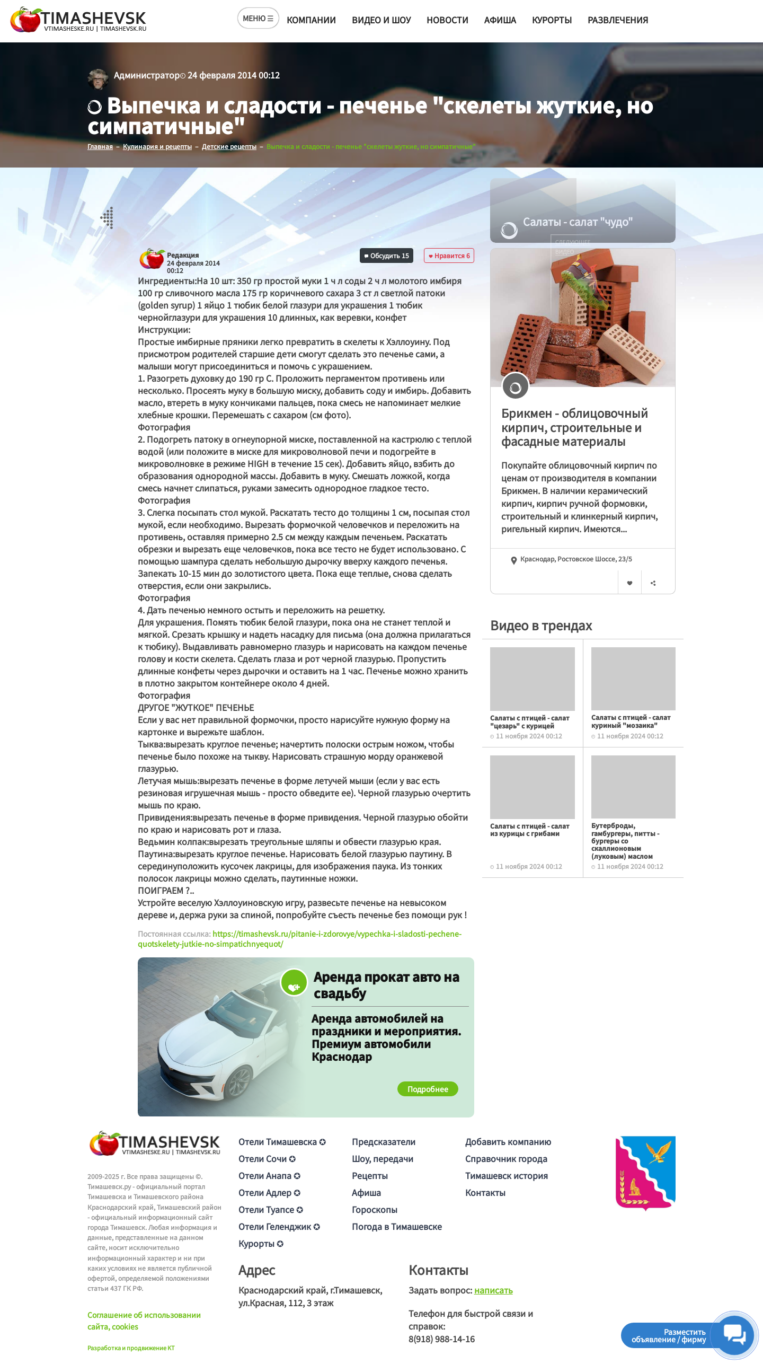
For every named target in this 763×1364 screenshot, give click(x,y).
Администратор (147, 74)
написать (493, 1289)
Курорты (552, 19)
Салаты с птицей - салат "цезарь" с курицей (530, 721)
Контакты (485, 1191)
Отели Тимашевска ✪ (282, 1141)
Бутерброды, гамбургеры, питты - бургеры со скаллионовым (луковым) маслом (625, 840)
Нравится (449, 254)
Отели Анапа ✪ (269, 1174)
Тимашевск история (506, 1174)
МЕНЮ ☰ (258, 18)
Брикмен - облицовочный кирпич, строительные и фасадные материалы (574, 426)
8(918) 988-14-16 (442, 1338)
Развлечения (618, 19)
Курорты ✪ (260, 1242)
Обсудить (387, 254)
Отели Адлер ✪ (269, 1191)
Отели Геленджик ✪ (279, 1225)
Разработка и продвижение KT (131, 1347)
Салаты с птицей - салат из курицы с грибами (530, 829)
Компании (311, 19)
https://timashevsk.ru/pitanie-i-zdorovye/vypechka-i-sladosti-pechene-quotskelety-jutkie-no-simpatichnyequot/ (300, 938)
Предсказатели (383, 1141)
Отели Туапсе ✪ (270, 1208)
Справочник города (506, 1157)
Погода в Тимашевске (397, 1225)
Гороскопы (374, 1208)
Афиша (500, 19)
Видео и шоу (381, 19)
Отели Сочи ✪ (267, 1157)
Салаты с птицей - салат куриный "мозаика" (631, 720)
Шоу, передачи (382, 1157)
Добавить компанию (508, 1141)
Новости (447, 19)
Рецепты (370, 1174)
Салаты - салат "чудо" (567, 221)
